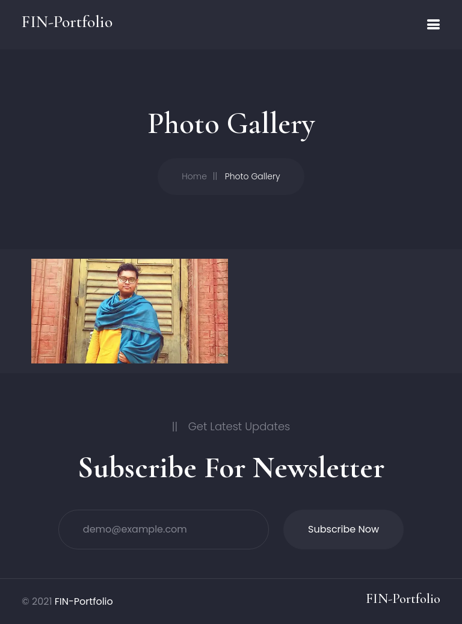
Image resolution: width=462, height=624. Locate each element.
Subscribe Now (343, 529)
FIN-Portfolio (84, 601)
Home (194, 176)
